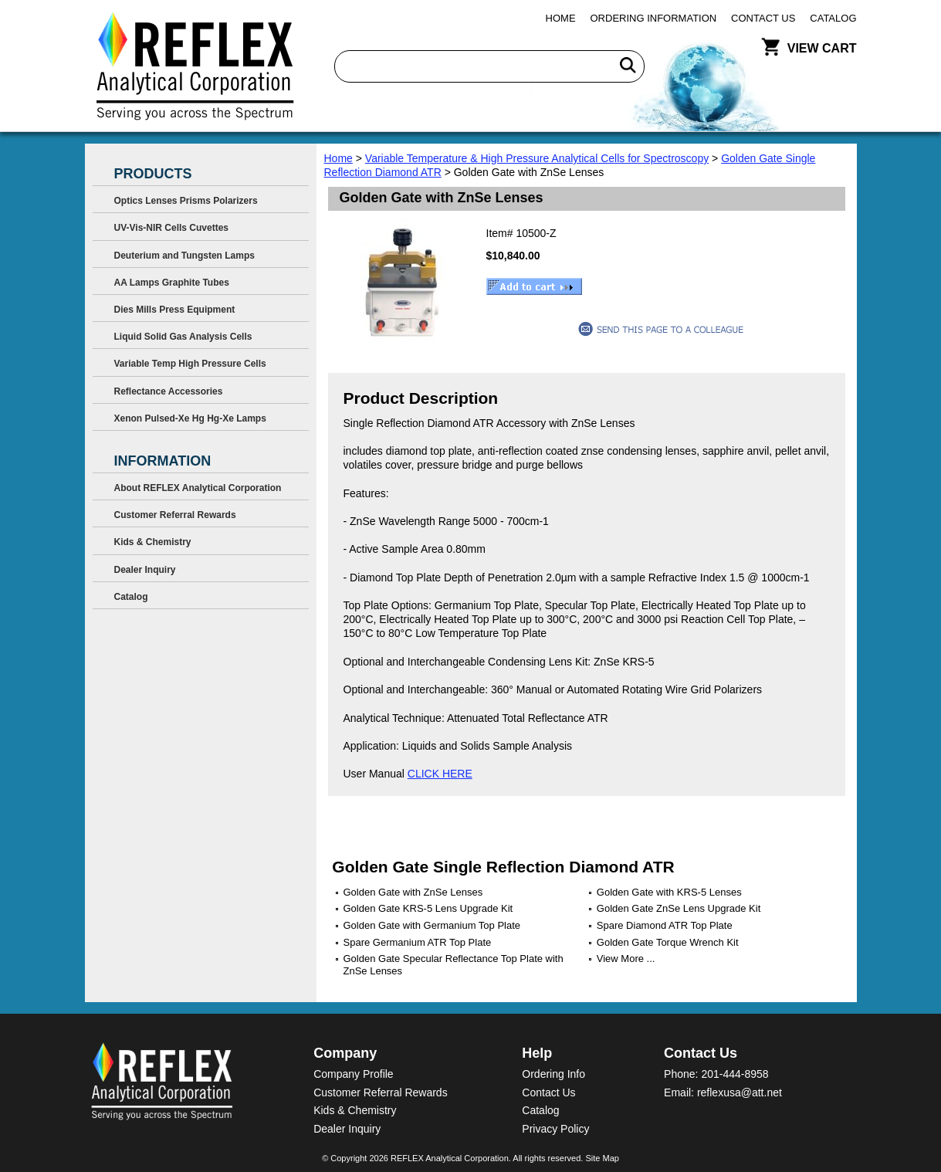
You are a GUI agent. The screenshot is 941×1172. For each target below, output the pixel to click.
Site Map (601, 1158)
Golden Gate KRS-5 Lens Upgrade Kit (428, 908)
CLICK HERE (440, 773)
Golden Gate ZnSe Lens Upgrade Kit (678, 908)
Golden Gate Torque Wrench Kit (668, 942)
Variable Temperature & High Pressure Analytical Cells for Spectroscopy (537, 158)
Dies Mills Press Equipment (174, 309)
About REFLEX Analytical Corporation (198, 488)
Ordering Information (654, 18)
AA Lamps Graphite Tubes (171, 282)
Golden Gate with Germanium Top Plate (432, 925)
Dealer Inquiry (145, 569)
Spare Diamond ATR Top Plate (665, 925)
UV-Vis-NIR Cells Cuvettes (171, 227)
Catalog (833, 18)
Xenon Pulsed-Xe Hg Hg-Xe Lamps (190, 418)
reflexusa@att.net (739, 1092)
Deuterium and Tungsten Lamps (184, 255)
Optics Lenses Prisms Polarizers (186, 200)
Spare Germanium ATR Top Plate (418, 942)
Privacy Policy (555, 1129)
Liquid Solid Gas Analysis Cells (183, 336)
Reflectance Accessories (168, 391)
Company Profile (353, 1074)
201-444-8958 (734, 1074)
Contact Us (763, 18)
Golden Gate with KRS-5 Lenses (669, 892)
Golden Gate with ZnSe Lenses (413, 892)
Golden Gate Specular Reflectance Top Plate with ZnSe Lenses (454, 965)
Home (561, 18)
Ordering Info (553, 1074)
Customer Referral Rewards (175, 515)
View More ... (626, 958)
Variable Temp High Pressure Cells (190, 363)
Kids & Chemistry (152, 542)
